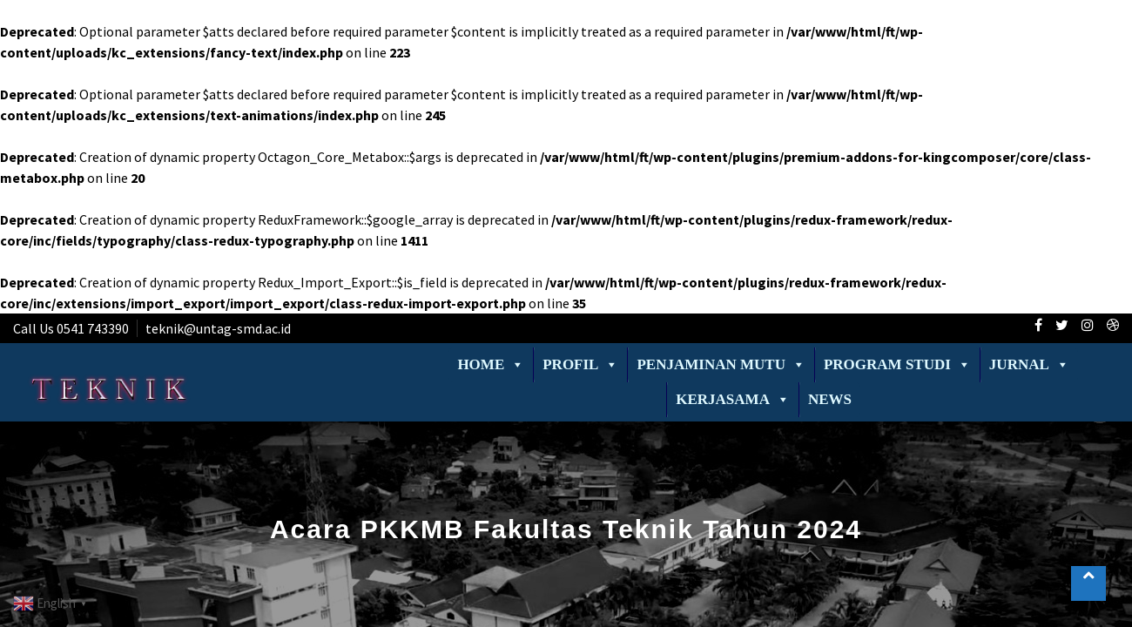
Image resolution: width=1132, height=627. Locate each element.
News (830, 399)
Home (490, 364)
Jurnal (1029, 364)
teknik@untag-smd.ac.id (218, 328)
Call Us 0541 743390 (71, 328)
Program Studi (897, 364)
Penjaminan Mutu (721, 364)
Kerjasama (733, 399)
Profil (580, 364)
